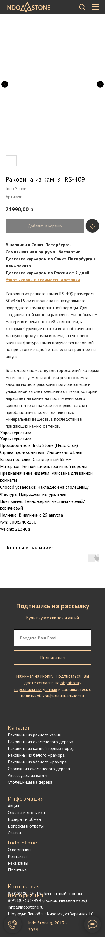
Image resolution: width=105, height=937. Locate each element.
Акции (13, 805)
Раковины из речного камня (34, 735)
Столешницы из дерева (30, 782)
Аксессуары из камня (27, 775)
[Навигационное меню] (95, 7)
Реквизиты (18, 863)
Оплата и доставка (26, 812)
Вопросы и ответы (26, 826)
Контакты (17, 856)
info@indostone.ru (25, 907)
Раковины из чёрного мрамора (37, 762)
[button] (82, 6)
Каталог (19, 727)
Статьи (14, 832)
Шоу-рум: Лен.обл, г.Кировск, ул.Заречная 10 (51, 913)
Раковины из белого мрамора (36, 755)
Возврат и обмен (24, 819)
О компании (19, 849)
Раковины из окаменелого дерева (40, 741)
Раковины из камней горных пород (41, 748)
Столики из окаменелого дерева (39, 768)
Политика (17, 870)
